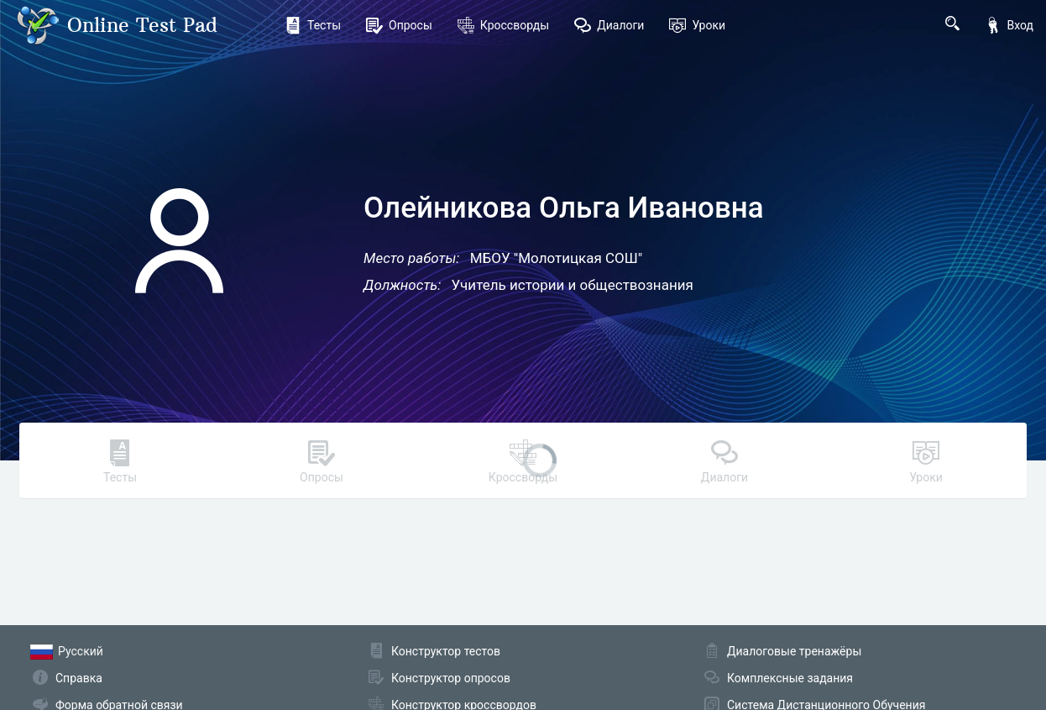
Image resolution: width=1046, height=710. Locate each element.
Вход (1009, 25)
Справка (78, 678)
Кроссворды (503, 25)
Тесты (313, 25)
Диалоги (609, 25)
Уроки (697, 25)
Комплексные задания (790, 678)
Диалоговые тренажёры (794, 651)
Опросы (399, 25)
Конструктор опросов (450, 678)
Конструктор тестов (445, 651)
